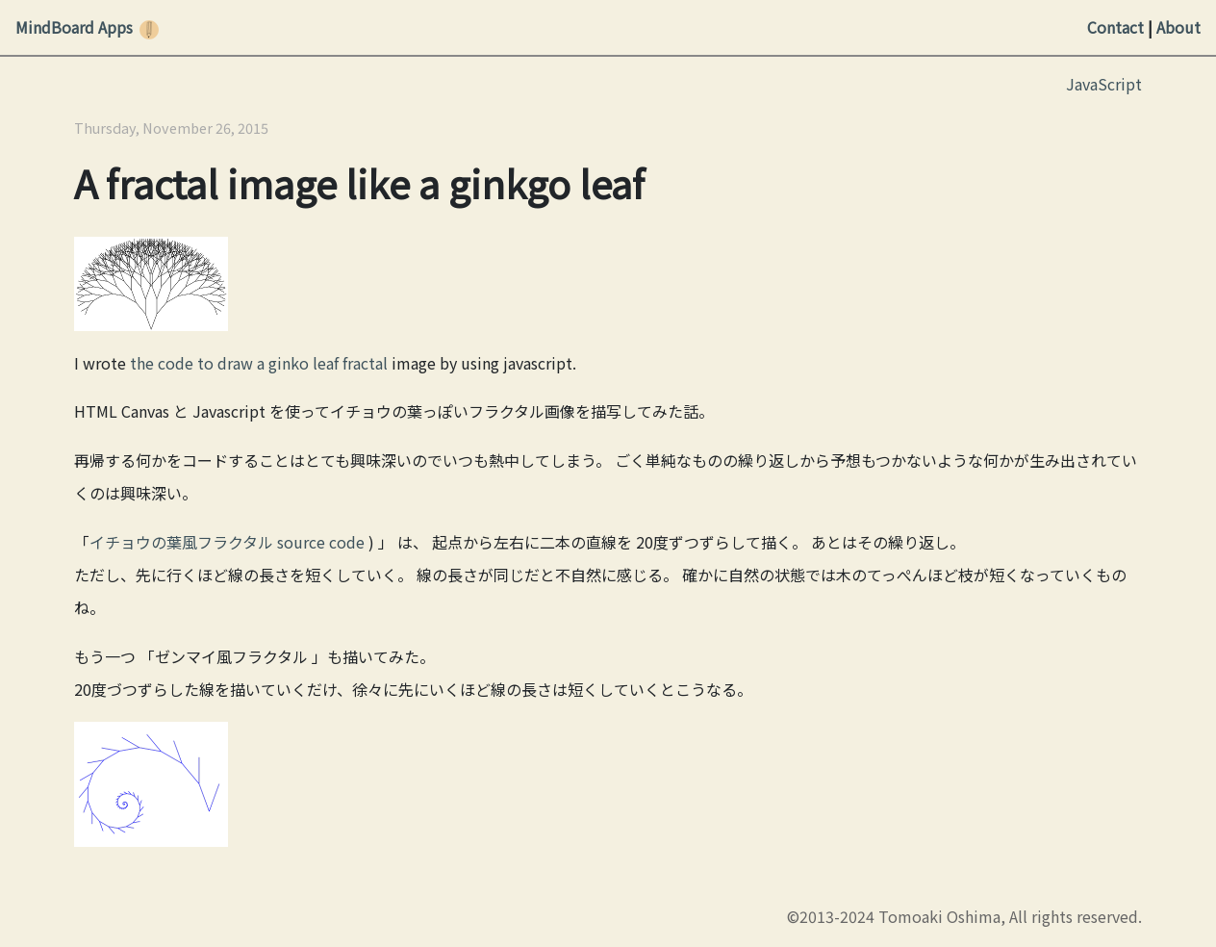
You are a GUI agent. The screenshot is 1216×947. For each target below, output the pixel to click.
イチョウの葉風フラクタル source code (227, 541)
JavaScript (1104, 83)
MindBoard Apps (74, 26)
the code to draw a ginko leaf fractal (259, 362)
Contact (1115, 26)
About (1178, 26)
